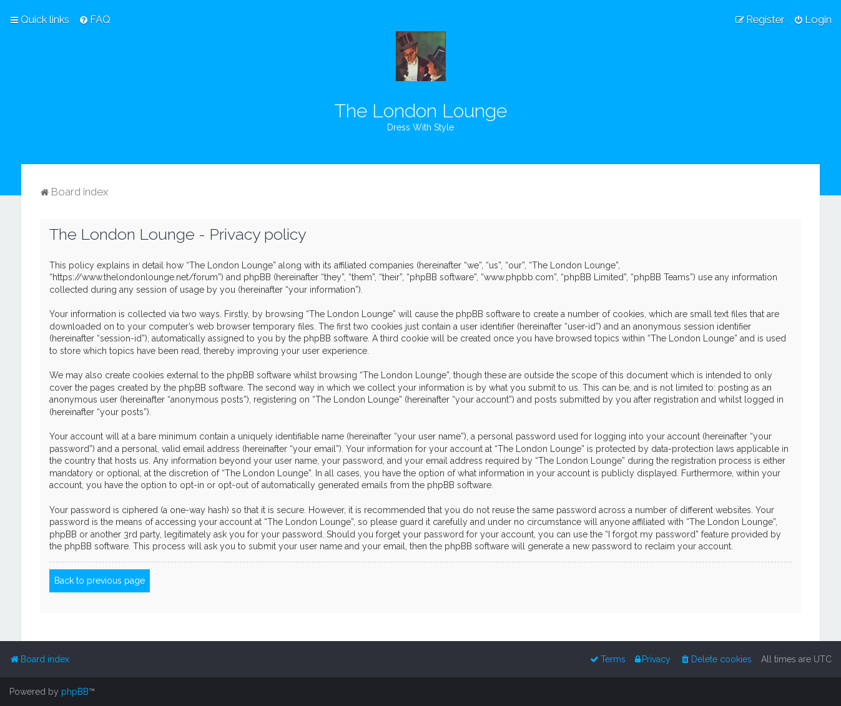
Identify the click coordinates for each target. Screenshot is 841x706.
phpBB (75, 692)
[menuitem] (95, 19)
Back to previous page (99, 581)
